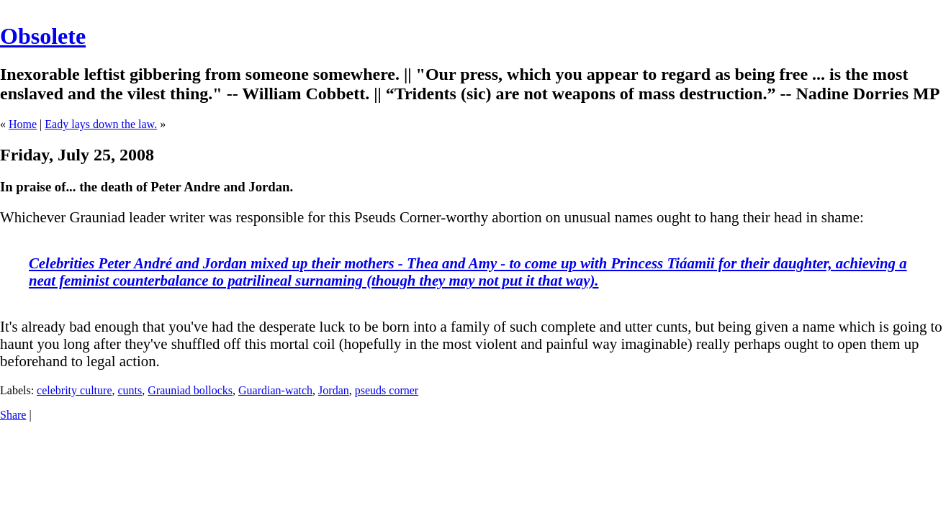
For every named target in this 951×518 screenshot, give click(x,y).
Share (13, 415)
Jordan (333, 390)
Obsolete (43, 36)
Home (23, 124)
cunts (129, 390)
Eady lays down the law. (101, 124)
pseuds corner (386, 390)
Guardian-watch (275, 390)
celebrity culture (74, 390)
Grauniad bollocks (190, 390)
